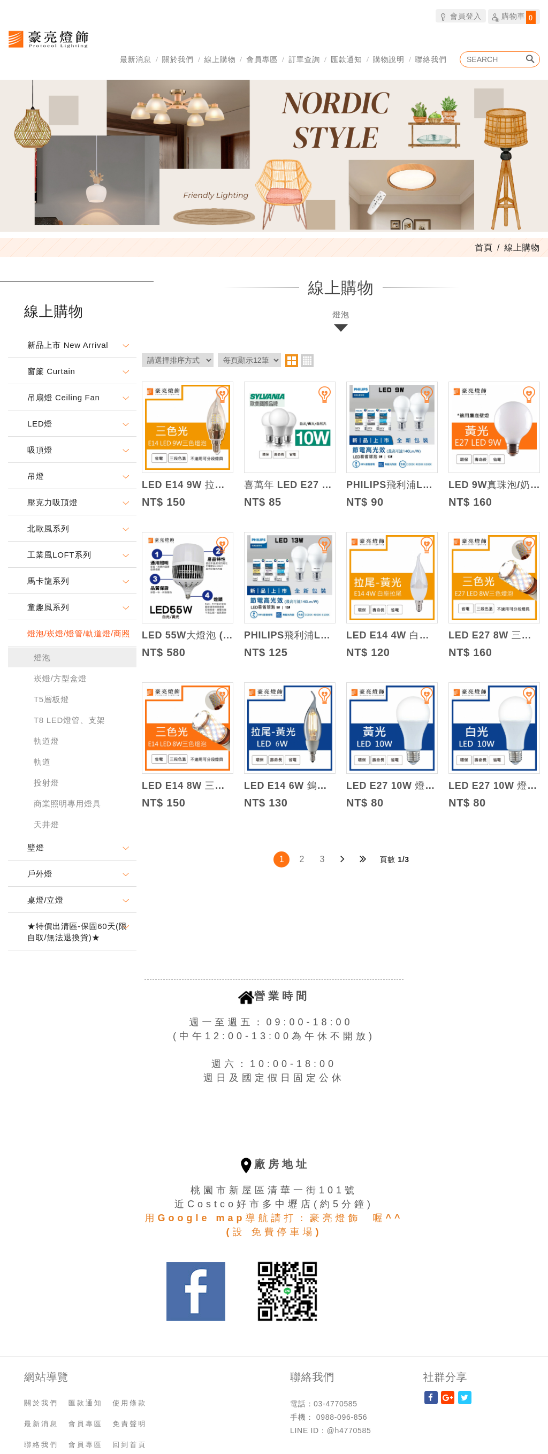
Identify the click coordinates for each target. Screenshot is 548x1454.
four (307, 360)
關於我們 (178, 59)
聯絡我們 (431, 59)
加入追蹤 (216, 399)
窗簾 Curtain (51, 371)
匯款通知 (346, 59)
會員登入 (460, 15)
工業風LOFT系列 (59, 554)
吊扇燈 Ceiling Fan (63, 397)
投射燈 (46, 782)
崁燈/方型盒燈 (60, 678)
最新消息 (135, 59)
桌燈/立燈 (45, 899)
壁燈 (35, 847)
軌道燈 (46, 740)
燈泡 (42, 657)
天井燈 (46, 824)
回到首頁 (129, 1445)
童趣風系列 (48, 607)
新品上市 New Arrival (67, 344)
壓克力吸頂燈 (52, 502)
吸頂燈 (39, 449)
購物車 (514, 17)
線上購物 (220, 59)
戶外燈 (39, 873)
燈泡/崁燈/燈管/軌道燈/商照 (78, 633)
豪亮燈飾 (48, 39)
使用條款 (129, 1403)
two (291, 360)
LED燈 (39, 423)
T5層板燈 (51, 699)
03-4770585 (335, 1403)
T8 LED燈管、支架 (69, 720)
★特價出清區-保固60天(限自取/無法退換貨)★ (77, 932)
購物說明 (389, 59)
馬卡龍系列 (48, 580)
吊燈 (35, 476)
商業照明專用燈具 (67, 803)
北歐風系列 (48, 528)
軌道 (42, 761)
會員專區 (262, 59)
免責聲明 (129, 1424)
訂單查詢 (304, 59)
